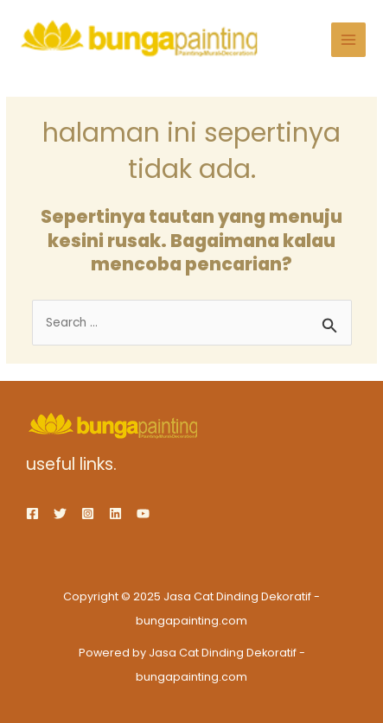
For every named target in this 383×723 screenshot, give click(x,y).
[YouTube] (143, 513)
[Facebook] (32, 513)
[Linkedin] (115, 513)
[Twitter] (60, 513)
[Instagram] (87, 513)
